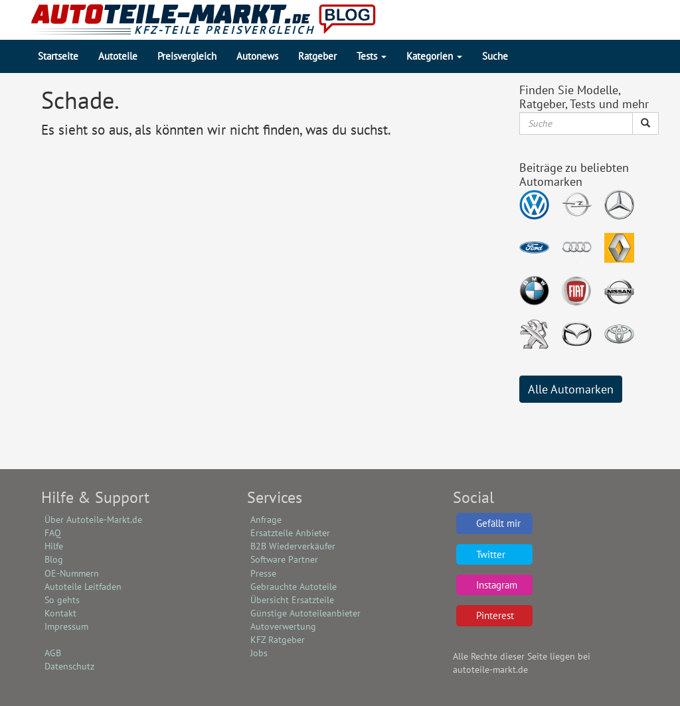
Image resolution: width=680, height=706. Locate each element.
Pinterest (495, 615)
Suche (495, 56)
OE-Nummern (71, 573)
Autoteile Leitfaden (83, 587)
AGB (52, 653)
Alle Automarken (571, 389)
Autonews (257, 56)
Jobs (259, 653)
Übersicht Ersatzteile (292, 600)
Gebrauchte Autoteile (293, 587)
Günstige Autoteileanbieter (305, 613)
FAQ (52, 533)
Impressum (66, 626)
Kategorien (434, 56)
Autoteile (117, 56)
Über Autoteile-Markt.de (93, 520)
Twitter (490, 554)
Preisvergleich (186, 56)
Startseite (58, 56)
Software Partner (284, 559)
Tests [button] (371, 56)
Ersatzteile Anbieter (290, 533)
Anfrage (266, 520)
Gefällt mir (498, 523)
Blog (53, 559)
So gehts (62, 600)
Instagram (496, 585)
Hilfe (53, 546)
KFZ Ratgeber (277, 640)
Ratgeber (317, 56)
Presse (263, 573)
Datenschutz (69, 666)
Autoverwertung (283, 626)
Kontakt (60, 613)
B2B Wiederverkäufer (292, 546)
